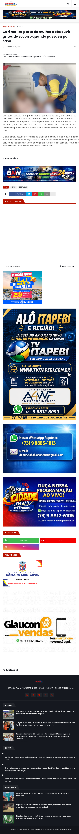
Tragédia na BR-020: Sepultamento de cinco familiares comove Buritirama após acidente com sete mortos (45, 723)
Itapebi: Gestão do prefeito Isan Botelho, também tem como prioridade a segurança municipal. (43, 805)
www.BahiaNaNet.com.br (34, 829)
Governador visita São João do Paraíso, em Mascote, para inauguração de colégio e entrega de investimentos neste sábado (43, 736)
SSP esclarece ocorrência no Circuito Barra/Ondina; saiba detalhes (42, 794)
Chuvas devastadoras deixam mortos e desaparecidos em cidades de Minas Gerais (40, 780)
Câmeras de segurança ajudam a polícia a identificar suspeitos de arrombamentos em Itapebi (45, 712)
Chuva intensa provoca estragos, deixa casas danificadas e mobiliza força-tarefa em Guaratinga (40, 769)
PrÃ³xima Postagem (66, 266)
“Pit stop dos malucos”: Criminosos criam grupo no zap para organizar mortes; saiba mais (43, 817)
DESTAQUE (23, 187)
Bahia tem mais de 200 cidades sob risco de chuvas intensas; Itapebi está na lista (40, 758)
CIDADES (19, 26)
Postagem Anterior (12, 266)
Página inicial (8, 26)
